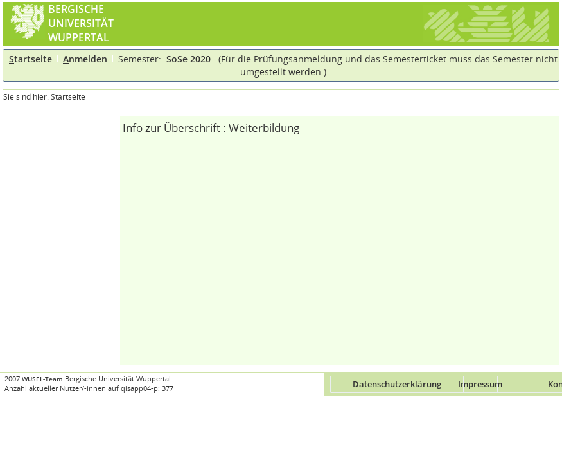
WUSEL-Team (42, 379)
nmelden (85, 59)
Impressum (480, 384)
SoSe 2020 (189, 59)
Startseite (68, 97)
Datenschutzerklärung (397, 384)
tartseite (30, 59)
